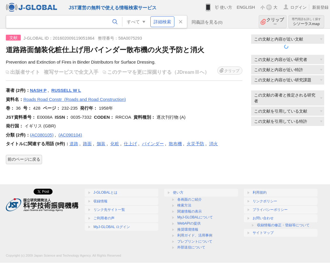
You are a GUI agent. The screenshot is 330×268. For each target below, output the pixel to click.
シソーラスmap (306, 21)
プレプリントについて (194, 241)
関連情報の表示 (189, 211)
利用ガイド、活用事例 (194, 235)
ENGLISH (246, 7)
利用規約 (260, 192)
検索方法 (184, 205)
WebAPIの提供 (189, 223)
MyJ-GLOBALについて (195, 217)
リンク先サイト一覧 (109, 210)
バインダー (153, 143)
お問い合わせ (263, 218)
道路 (74, 143)
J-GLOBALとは (105, 192)
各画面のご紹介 (189, 199)
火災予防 (195, 143)
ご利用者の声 (103, 218)
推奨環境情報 (187, 229)
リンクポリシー (265, 201)
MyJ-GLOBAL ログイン (111, 227)
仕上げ (130, 143)
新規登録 (320, 7)
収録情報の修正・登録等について (283, 225)
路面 (87, 143)
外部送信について (191, 247)
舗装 (101, 143)
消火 (213, 143)
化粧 (114, 143)
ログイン (298, 7)
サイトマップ (263, 233)
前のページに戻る (24, 159)
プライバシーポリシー (270, 210)
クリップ (275, 21)
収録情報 (100, 201)
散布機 (175, 143)
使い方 (226, 7)
